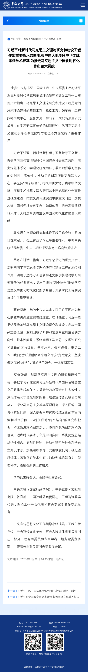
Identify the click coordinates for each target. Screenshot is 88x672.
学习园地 (49, 39)
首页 (26, 39)
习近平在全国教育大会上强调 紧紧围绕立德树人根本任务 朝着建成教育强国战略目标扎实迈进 (44, 597)
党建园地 (36, 39)
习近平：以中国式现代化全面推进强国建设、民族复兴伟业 (44, 591)
